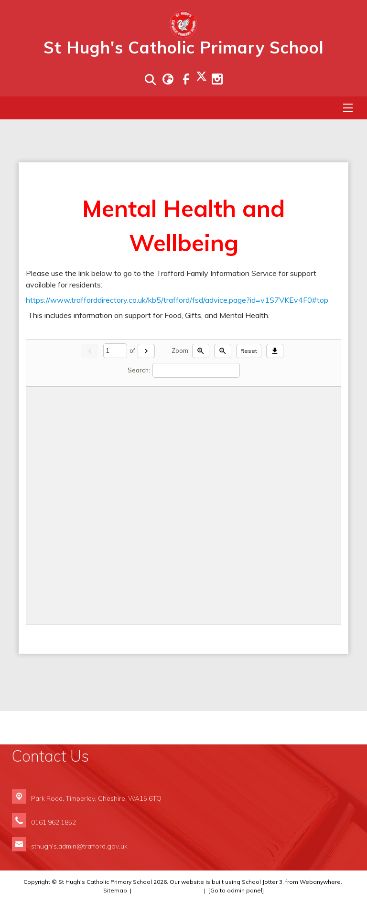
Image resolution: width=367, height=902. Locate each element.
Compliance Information (167, 890)
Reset (248, 350)
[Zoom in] (200, 351)
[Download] (274, 351)
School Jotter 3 (262, 881)
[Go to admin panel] (236, 890)
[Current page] (115, 350)
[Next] (146, 351)
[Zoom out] (222, 351)
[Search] (196, 370)
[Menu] (348, 107)
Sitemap (115, 890)
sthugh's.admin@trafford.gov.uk (79, 846)
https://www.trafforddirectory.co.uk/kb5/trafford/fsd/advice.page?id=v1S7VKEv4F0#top (177, 300)
